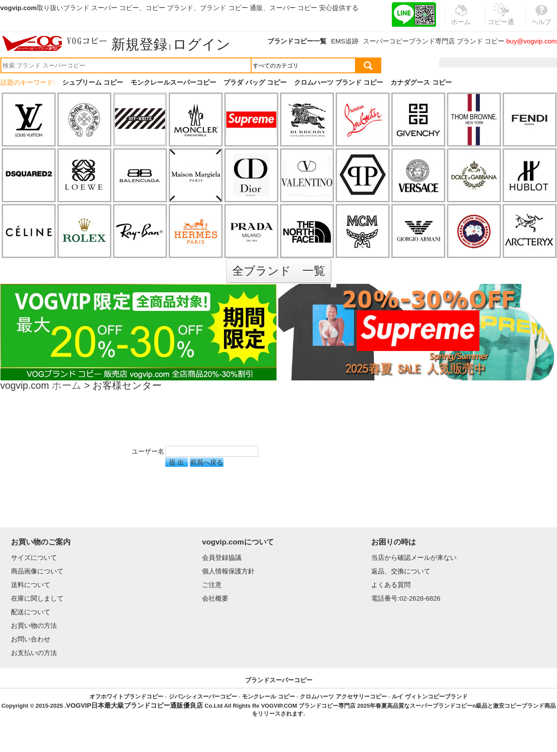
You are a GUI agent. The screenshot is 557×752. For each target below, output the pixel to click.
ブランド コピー (480, 41)
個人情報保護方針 (228, 571)
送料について (30, 584)
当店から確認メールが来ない (414, 557)
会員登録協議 (221, 557)
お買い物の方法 (34, 625)
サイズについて (34, 557)
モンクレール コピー (268, 696)
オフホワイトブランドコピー (126, 696)
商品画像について (37, 571)
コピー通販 (501, 19)
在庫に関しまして (37, 598)
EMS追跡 (344, 41)
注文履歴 (462, 62)
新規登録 (139, 44)
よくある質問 (391, 584)
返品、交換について (400, 571)
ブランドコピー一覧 (296, 41)
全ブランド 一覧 (278, 270)
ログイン (202, 44)
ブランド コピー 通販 (231, 7)
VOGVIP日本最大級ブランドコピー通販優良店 (134, 705)
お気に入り (501, 62)
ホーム (67, 386)
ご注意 (212, 584)
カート (537, 62)
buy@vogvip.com (531, 41)
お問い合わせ (30, 639)
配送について (30, 612)
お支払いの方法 (34, 652)
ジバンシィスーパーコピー (203, 696)
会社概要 (215, 598)
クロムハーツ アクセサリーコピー (343, 696)
